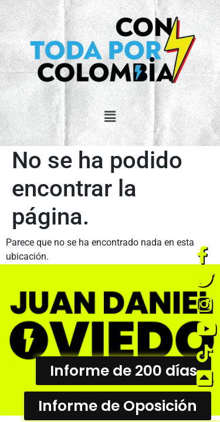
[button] (110, 117)
